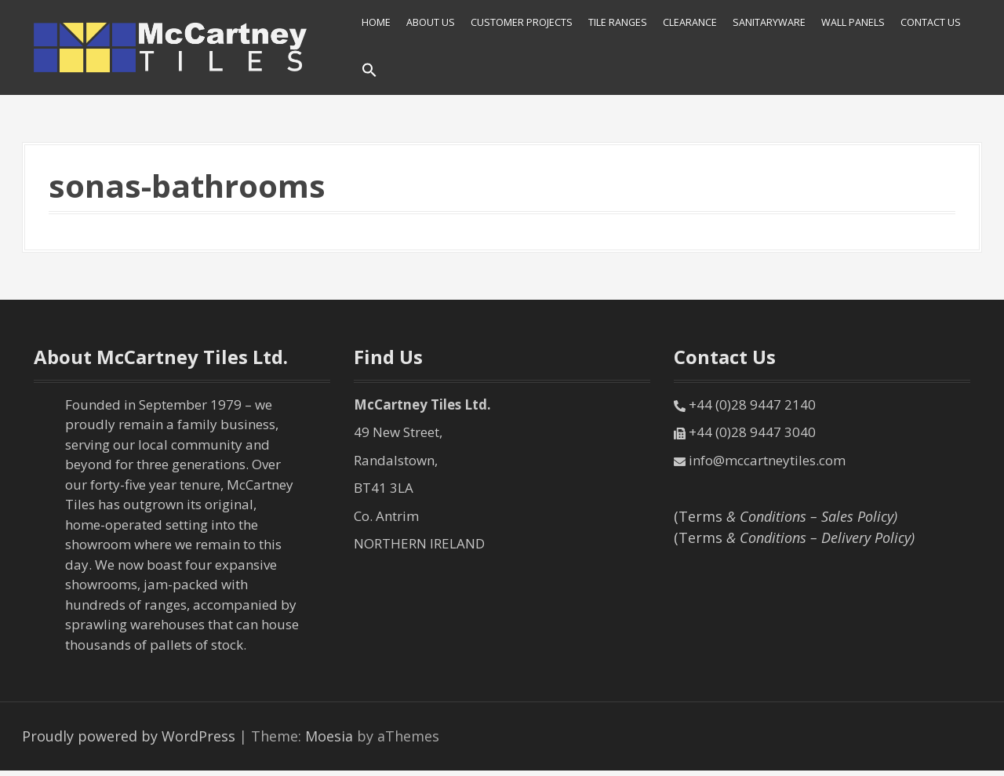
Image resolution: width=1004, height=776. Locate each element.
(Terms (785, 516)
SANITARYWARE (769, 22)
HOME (376, 22)
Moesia (329, 736)
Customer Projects (522, 22)
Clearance (690, 22)
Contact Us (930, 22)
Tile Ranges (617, 22)
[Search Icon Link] (369, 71)
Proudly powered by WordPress (128, 736)
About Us (430, 22)
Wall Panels (853, 22)
